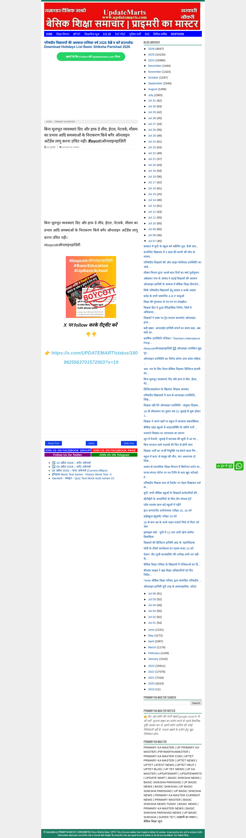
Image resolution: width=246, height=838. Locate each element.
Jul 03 (152, 610)
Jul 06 (152, 593)
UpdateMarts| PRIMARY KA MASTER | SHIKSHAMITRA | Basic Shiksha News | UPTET (81, 832)
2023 (151, 665)
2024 (151, 60)
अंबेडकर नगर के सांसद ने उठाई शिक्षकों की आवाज (170, 278)
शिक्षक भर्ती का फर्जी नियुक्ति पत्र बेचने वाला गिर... (171, 450)
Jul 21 (152, 159)
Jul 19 (152, 170)
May (151, 635)
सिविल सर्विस (160, 34)
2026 (151, 48)
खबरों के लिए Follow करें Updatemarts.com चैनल (93, 56)
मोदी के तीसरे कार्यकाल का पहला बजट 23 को (169, 548)
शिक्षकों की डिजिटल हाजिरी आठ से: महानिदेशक (169, 542)
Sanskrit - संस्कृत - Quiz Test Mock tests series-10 (83, 478)
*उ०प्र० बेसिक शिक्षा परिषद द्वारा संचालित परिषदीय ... (173, 580)
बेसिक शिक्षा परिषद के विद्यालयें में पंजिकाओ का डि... (172, 564)
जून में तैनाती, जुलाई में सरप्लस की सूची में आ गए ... (171, 439)
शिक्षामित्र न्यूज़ (91, 34)
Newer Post (53, 443)
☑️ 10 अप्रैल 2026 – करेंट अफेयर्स (71, 462)
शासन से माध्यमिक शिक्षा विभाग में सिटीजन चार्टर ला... (173, 466)
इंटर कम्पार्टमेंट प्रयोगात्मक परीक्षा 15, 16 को (168, 510)
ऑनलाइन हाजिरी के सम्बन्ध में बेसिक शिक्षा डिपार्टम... (172, 284)
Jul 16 (152, 188)
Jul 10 (152, 223)
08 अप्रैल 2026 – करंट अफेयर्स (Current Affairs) (79, 470)
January (153, 658)
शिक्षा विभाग (62, 34)
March (152, 647)
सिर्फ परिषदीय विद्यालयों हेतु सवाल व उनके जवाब (170, 290)
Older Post (129, 443)
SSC (147, 34)
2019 (151, 689)
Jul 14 (152, 200)
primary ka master (69, 147)
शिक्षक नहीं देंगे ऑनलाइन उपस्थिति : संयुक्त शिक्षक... (172, 405)
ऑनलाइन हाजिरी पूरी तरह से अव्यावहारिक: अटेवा (170, 586)
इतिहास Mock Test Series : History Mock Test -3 (81, 474)
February (154, 653)
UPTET (77, 34)
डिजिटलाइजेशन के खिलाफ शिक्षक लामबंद (166, 389)
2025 (151, 54)
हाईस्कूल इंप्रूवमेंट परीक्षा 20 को (160, 516)
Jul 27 (152, 124)
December (155, 65)
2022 (151, 671)
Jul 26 (152, 129)
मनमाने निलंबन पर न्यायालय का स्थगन (164, 433)
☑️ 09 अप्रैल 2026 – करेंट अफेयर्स (71, 466)
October (153, 77)
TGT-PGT (120, 34)
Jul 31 (152, 100)
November (155, 71)
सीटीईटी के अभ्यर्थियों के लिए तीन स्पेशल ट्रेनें (167, 499)
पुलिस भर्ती (135, 34)
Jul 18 (152, 176)
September (155, 83)
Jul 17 (152, 182)
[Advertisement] (91, 91)
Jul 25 (152, 135)
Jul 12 (152, 211)
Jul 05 (152, 599)
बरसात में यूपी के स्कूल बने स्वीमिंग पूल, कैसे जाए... (171, 246)
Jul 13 (152, 205)
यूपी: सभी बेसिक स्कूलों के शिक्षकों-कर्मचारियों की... (171, 493)
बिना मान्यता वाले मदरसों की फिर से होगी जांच (168, 444)
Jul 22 (152, 153)
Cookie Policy (183, 835)
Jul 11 (152, 217)
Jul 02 (152, 616)
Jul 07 (152, 241)
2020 (151, 683)
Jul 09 (152, 229)
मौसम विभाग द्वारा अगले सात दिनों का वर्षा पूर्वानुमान (171, 272)
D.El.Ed (107, 34)
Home (49, 34)
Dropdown (177, 34)
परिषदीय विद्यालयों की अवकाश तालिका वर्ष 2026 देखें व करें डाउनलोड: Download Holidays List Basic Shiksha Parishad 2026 (89, 45)
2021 (151, 677)
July (151, 95)
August (153, 89)
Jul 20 (152, 165)
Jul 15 (152, 194)
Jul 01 (152, 622)
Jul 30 (152, 106)
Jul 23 (152, 147)
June (151, 629)
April (151, 641)
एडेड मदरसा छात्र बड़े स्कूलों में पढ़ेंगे (162, 504)
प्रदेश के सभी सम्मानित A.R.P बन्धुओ (164, 296)
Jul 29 (152, 112)
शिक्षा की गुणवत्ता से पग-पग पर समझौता (165, 301)
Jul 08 (152, 235)
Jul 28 (152, 118)
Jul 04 (152, 605)
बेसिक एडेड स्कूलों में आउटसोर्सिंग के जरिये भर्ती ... (171, 427)
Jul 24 (152, 141)
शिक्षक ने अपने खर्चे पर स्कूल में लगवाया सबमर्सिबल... (172, 421)
